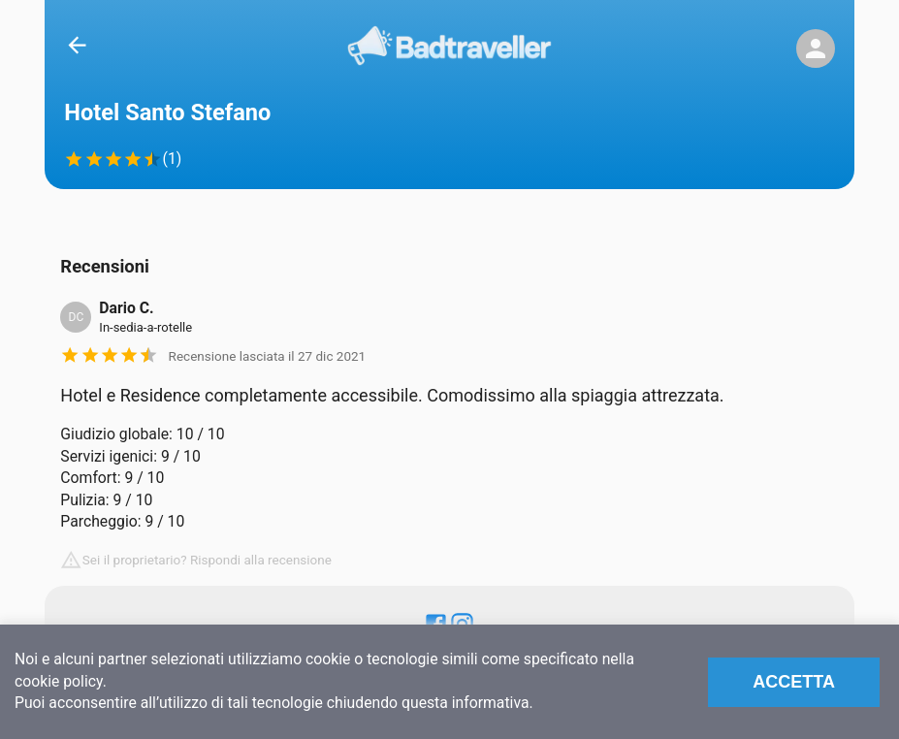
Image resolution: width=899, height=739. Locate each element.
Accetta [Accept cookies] (794, 681)
